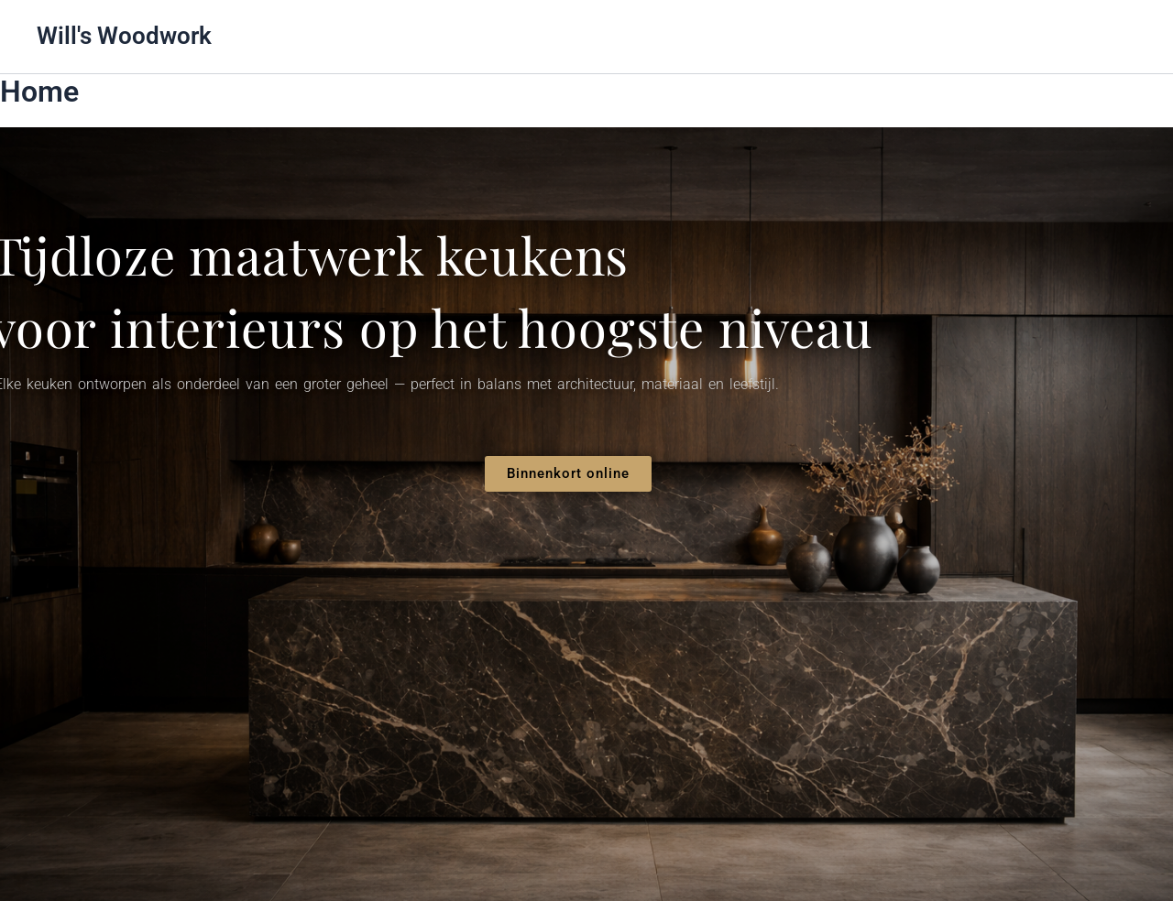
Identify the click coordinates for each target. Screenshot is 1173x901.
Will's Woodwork (124, 35)
